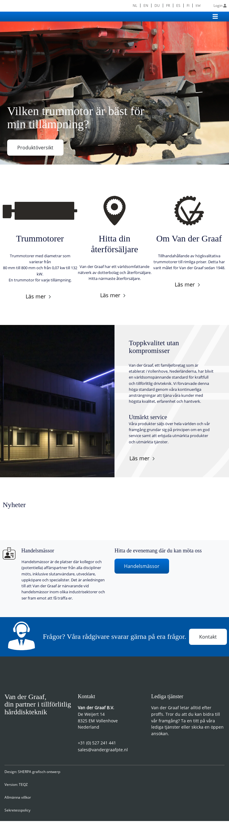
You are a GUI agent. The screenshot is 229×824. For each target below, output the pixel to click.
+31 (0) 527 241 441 (97, 746)
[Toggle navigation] (215, 16)
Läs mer (36, 296)
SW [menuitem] (198, 5)
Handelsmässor (142, 566)
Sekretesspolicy (17, 813)
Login (220, 5)
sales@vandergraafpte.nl (103, 752)
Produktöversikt (35, 147)
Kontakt (208, 638)
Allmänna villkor (17, 800)
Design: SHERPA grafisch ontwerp (32, 774)
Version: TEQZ (16, 787)
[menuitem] (134, 5)
